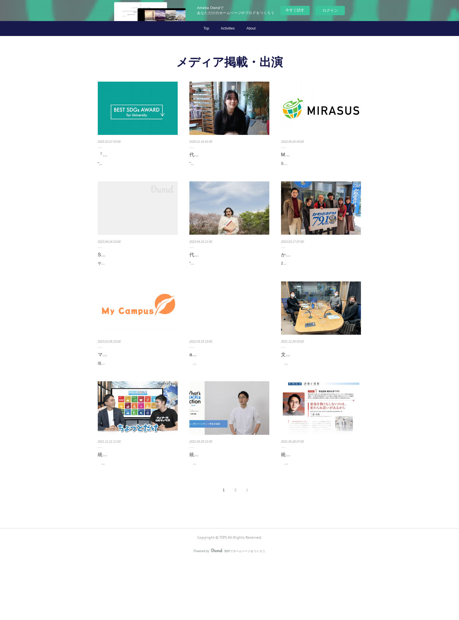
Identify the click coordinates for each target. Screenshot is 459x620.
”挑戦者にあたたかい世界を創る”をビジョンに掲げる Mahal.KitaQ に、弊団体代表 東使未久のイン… (229, 175)
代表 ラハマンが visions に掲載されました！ (228, 273)
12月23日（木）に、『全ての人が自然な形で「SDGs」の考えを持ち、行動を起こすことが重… (321, 404)
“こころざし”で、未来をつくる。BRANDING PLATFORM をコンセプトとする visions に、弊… (228, 290)
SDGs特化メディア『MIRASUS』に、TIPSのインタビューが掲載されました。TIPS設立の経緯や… (320, 175)
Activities (227, 28)
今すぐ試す (294, 10)
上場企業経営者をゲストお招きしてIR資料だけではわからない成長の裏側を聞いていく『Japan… (138, 519)
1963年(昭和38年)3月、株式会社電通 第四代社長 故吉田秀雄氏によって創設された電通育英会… (320, 519)
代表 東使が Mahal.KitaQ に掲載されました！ (227, 159)
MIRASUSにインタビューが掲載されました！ (320, 159)
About (251, 28)
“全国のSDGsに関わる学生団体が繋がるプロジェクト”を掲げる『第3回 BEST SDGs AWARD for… (138, 175)
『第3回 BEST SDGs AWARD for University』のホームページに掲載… (136, 159)
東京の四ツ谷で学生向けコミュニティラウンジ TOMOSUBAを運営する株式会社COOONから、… (228, 519)
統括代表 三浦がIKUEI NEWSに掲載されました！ (319, 503)
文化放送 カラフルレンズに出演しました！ (319, 388)
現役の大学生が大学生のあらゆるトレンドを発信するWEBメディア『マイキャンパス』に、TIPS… (137, 404)
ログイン (330, 10)
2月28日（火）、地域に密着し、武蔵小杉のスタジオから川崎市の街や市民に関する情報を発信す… (321, 281)
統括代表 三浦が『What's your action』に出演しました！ (221, 503)
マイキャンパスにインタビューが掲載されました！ (137, 388)
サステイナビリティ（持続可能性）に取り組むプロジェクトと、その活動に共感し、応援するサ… (136, 290)
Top (206, 28)
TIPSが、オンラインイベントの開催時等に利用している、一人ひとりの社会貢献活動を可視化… (228, 404)
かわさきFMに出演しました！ (312, 269)
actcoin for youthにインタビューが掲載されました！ (227, 388)
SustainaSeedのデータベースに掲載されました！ (136, 273)
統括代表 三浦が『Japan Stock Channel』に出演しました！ (130, 503)
